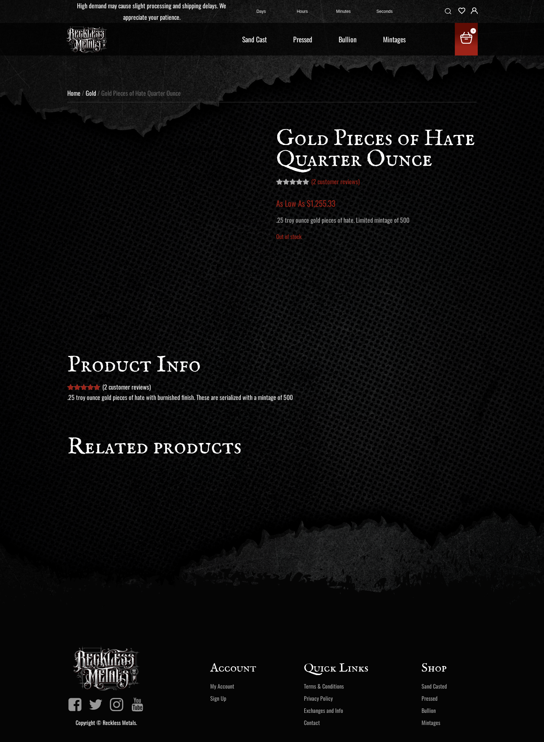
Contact (312, 722)
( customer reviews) (335, 181)
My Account (222, 686)
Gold (91, 92)
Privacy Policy (318, 698)
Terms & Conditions (324, 686)
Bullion (348, 39)
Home (73, 92)
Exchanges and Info (323, 710)
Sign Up (218, 698)
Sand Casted (434, 686)
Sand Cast (254, 39)
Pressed (302, 39)
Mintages (394, 39)
